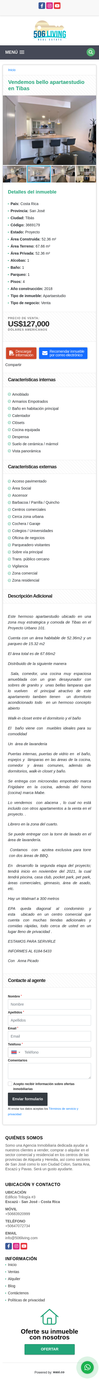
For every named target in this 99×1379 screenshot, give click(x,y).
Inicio (12, 70)
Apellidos (16, 1012)
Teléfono (15, 1044)
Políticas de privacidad (26, 1300)
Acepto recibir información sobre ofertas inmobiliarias (43, 1086)
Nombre (15, 996)
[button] (91, 100)
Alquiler (14, 1279)
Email (13, 1028)
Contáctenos (18, 1293)
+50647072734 (17, 1226)
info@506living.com (21, 1238)
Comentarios (17, 1060)
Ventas (13, 1272)
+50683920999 (17, 1214)
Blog (11, 1286)
